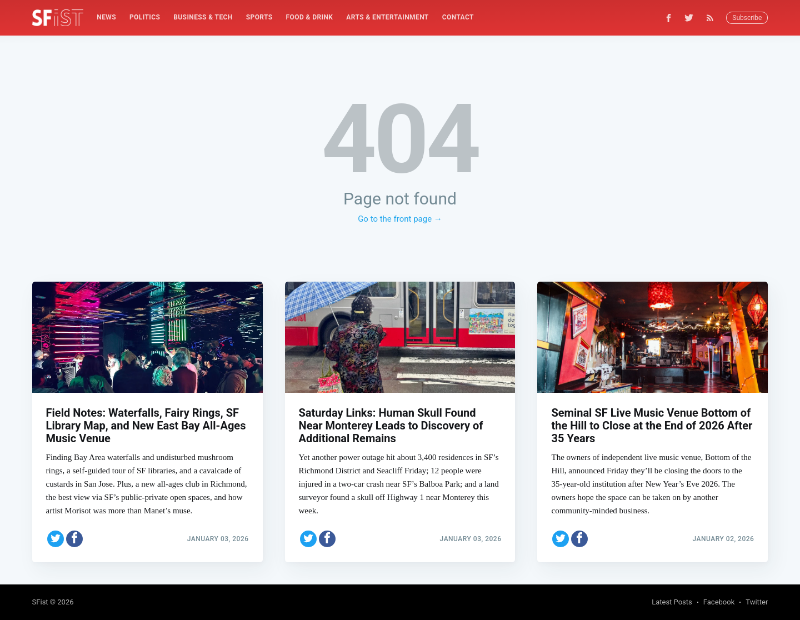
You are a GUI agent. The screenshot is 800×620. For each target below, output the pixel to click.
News (106, 17)
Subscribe (747, 18)
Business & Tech (203, 17)
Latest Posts (672, 602)
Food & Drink (309, 17)
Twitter (757, 602)
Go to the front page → (400, 219)
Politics (144, 17)
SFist (40, 602)
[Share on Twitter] (55, 538)
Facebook (718, 602)
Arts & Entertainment (387, 17)
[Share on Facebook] (74, 538)
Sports (259, 17)
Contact (458, 17)
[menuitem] (106, 17)
